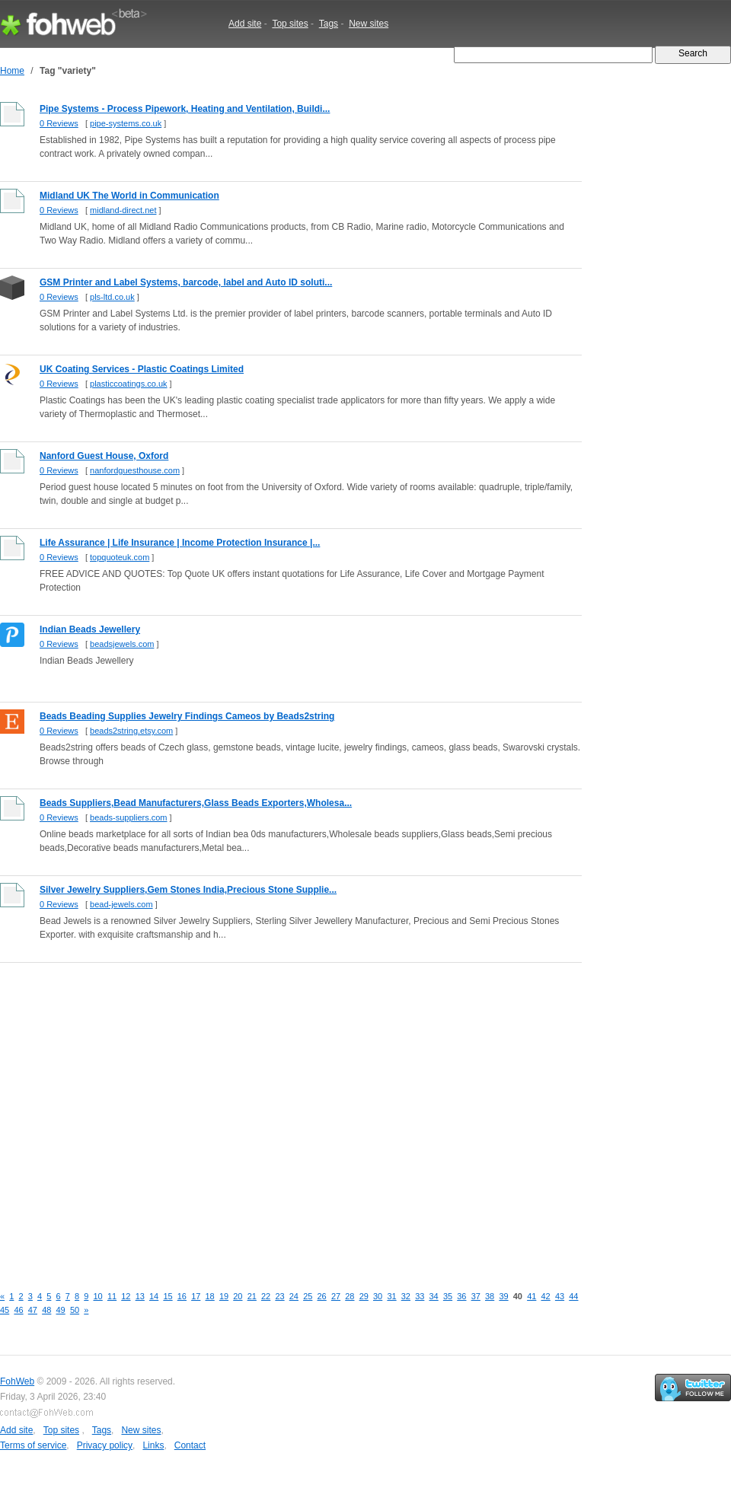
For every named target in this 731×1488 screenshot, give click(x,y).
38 (489, 1296)
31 (391, 1296)
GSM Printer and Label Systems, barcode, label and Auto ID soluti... (186, 282)
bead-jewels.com (121, 904)
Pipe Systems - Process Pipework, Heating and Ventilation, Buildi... (185, 109)
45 (4, 1309)
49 (60, 1309)
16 (182, 1296)
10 (98, 1296)
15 (167, 1296)
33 (419, 1296)
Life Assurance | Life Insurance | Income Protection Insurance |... (180, 542)
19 (223, 1296)
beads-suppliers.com (129, 817)
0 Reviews (59, 123)
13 (140, 1296)
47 (32, 1309)
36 (461, 1296)
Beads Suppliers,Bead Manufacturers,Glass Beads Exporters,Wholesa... (196, 803)
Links (153, 1445)
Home (12, 70)
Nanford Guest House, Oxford (104, 456)
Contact (190, 1445)
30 (377, 1296)
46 (18, 1309)
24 (293, 1296)
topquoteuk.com (119, 557)
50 (74, 1309)
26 (322, 1296)
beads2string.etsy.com (131, 730)
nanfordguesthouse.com (135, 470)
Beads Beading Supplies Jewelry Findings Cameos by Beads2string (187, 716)
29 (364, 1296)
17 (195, 1296)
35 (447, 1296)
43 (559, 1296)
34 (434, 1296)
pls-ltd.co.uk (112, 296)
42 (546, 1296)
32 (405, 1296)
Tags (328, 23)
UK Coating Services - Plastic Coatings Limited (142, 369)
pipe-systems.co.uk (125, 123)
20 (237, 1296)
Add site (244, 23)
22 (265, 1296)
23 (279, 1296)
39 (503, 1296)
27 (335, 1296)
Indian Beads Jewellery (90, 629)
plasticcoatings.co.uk (129, 383)
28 (349, 1296)
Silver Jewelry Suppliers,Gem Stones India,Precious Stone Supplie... (188, 889)
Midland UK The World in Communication (129, 195)
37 (475, 1296)
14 (153, 1296)
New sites (368, 23)
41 (531, 1296)
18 (210, 1296)
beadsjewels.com (122, 643)
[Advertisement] (143, 1115)
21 (252, 1296)
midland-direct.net (123, 210)
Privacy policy (104, 1445)
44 (573, 1296)
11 (112, 1296)
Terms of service (33, 1445)
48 (46, 1309)
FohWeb (17, 1381)
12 (125, 1296)
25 (307, 1296)
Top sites (290, 23)
